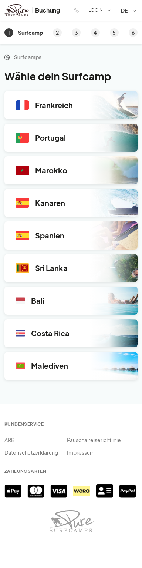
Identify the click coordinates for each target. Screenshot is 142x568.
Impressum (81, 452)
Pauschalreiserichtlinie (94, 440)
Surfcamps (27, 57)
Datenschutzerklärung (31, 452)
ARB (9, 440)
